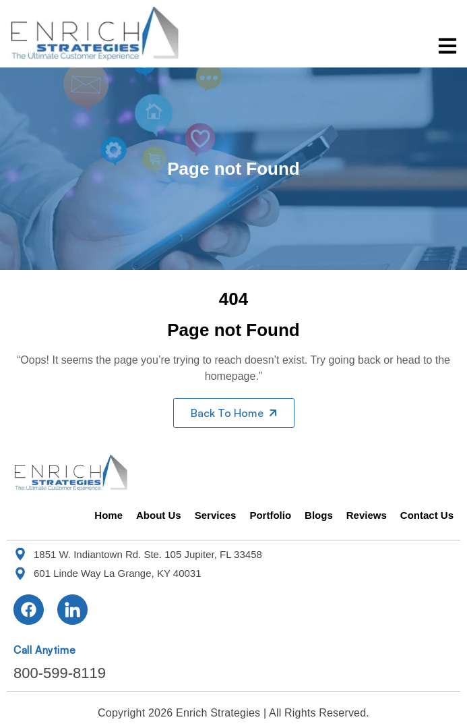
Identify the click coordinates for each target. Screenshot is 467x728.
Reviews (366, 515)
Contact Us (427, 515)
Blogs (319, 515)
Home (108, 515)
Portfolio (270, 515)
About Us (158, 515)
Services (216, 515)
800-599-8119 (59, 673)
